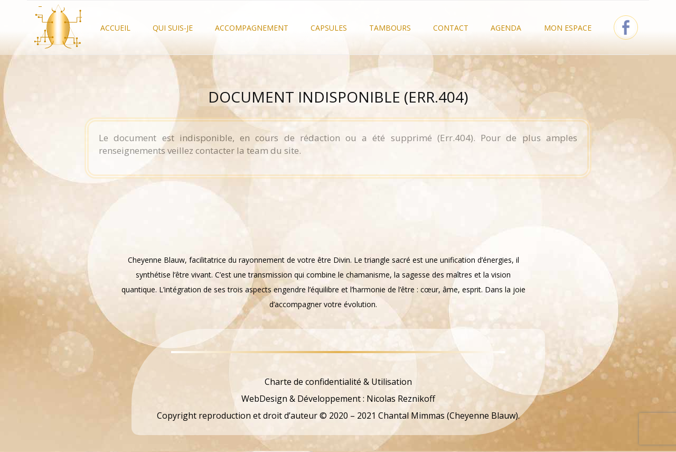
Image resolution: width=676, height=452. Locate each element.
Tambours (390, 28)
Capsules (329, 28)
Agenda (506, 28)
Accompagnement (251, 28)
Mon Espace (568, 28)
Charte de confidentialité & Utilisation (338, 382)
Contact (450, 28)
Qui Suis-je (173, 28)
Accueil (115, 28)
